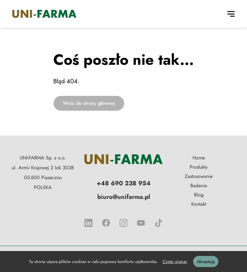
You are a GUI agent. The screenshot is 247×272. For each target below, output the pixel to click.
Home (198, 157)
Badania (198, 185)
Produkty (199, 167)
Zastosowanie (199, 176)
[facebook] (106, 223)
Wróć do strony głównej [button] (89, 103)
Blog (199, 194)
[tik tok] (158, 223)
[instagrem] (123, 223)
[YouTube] (141, 223)
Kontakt (198, 204)
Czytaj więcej (175, 261)
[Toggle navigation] (231, 14)
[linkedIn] (88, 223)
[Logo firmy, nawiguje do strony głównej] (123, 159)
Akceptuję (206, 261)
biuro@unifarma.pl (123, 196)
